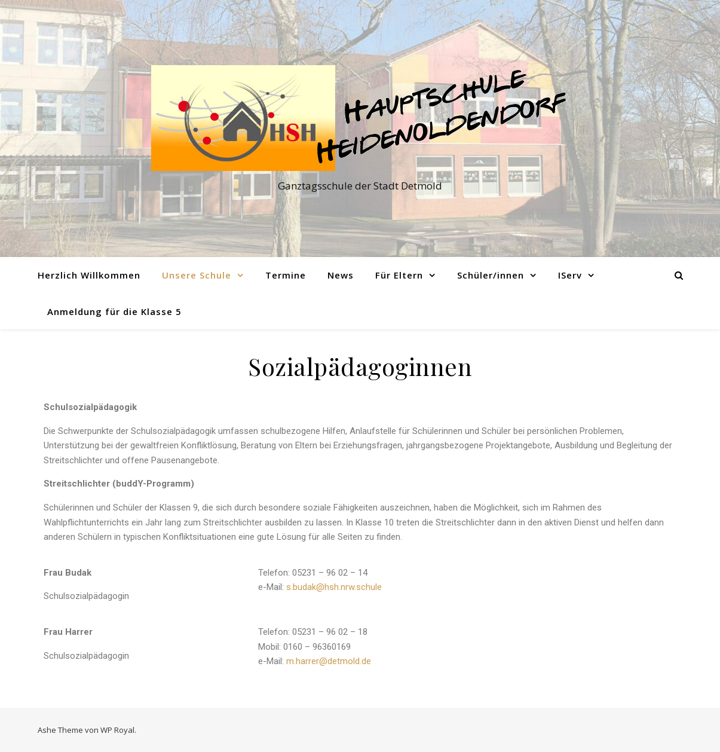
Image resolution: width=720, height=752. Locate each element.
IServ (570, 275)
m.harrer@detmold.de (328, 661)
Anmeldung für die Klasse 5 (114, 311)
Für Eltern (399, 275)
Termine (285, 275)
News (340, 275)
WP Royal (117, 730)
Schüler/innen (490, 275)
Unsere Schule (196, 275)
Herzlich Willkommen (89, 275)
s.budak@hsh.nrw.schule (334, 587)
